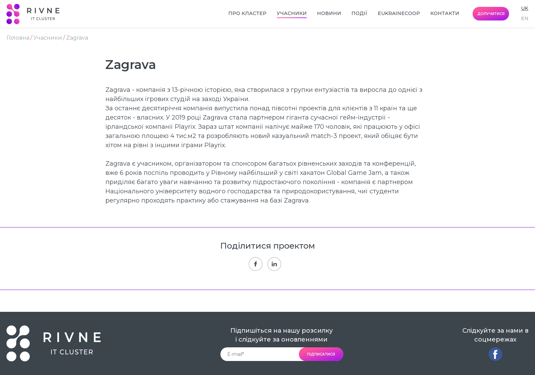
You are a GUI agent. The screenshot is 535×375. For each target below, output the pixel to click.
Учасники (292, 13)
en (525, 18)
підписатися (321, 354)
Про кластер (247, 13)
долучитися (491, 14)
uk (524, 8)
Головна (17, 38)
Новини (329, 13)
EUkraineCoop (399, 13)
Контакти (444, 13)
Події (359, 13)
